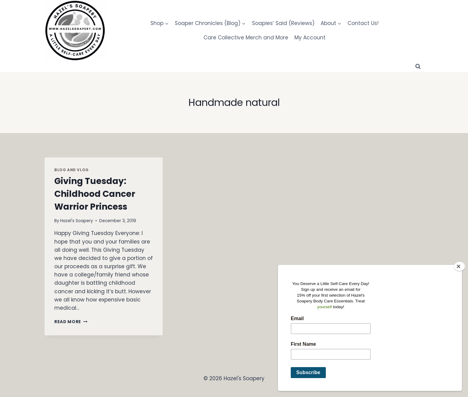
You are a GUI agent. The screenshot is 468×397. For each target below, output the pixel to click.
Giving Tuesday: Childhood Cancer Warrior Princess (94, 194)
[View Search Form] (417, 66)
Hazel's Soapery (76, 221)
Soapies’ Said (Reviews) (283, 23)
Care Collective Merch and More (245, 37)
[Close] (459, 266)
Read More (71, 322)
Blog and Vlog (71, 170)
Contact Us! (363, 23)
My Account (310, 37)
